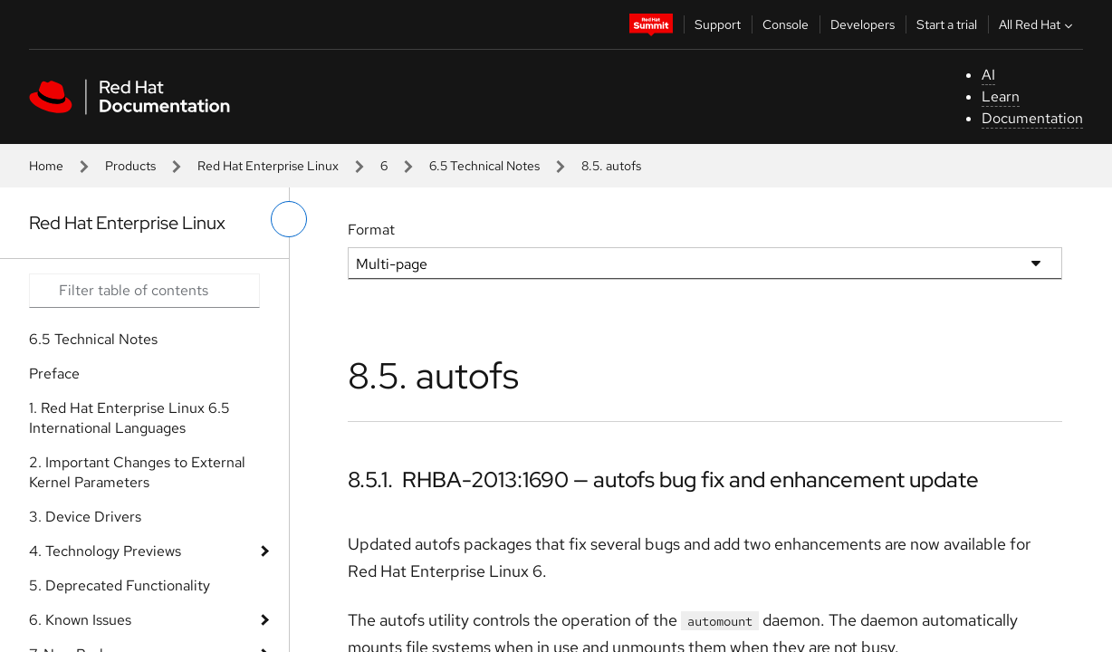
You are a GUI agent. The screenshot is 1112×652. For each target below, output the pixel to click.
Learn (1001, 96)
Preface (54, 373)
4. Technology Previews (105, 551)
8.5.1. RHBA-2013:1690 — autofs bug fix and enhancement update (663, 479)
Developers (862, 24)
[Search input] (144, 290)
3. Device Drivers (85, 516)
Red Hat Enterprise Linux (268, 166)
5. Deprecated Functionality (119, 585)
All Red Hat (1038, 24)
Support (718, 24)
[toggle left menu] (289, 219)
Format (371, 229)
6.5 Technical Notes (484, 166)
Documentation (1032, 118)
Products (130, 166)
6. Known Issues (80, 619)
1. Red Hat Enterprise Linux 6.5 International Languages (129, 417)
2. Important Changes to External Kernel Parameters (137, 472)
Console (785, 24)
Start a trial (946, 24)
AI (988, 74)
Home (46, 166)
